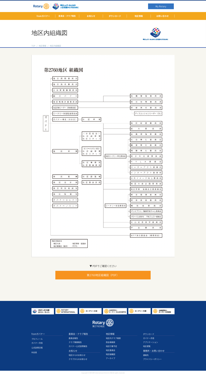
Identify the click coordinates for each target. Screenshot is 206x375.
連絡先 (146, 355)
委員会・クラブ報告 (78, 334)
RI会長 (34, 352)
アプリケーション (150, 342)
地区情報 (42, 46)
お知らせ (73, 351)
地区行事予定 (111, 346)
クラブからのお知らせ (78, 359)
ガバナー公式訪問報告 (78, 346)
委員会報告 (73, 338)
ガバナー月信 (37, 343)
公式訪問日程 (37, 348)
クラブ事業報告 (75, 342)
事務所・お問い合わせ (154, 351)
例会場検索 (110, 342)
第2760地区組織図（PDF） (103, 275)
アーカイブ (110, 358)
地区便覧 (146, 346)
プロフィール (37, 339)
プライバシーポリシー (152, 359)
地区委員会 (110, 350)
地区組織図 (110, 354)
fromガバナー (38, 334)
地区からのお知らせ (77, 355)
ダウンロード (148, 334)
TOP (33, 46)
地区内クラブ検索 (113, 338)
